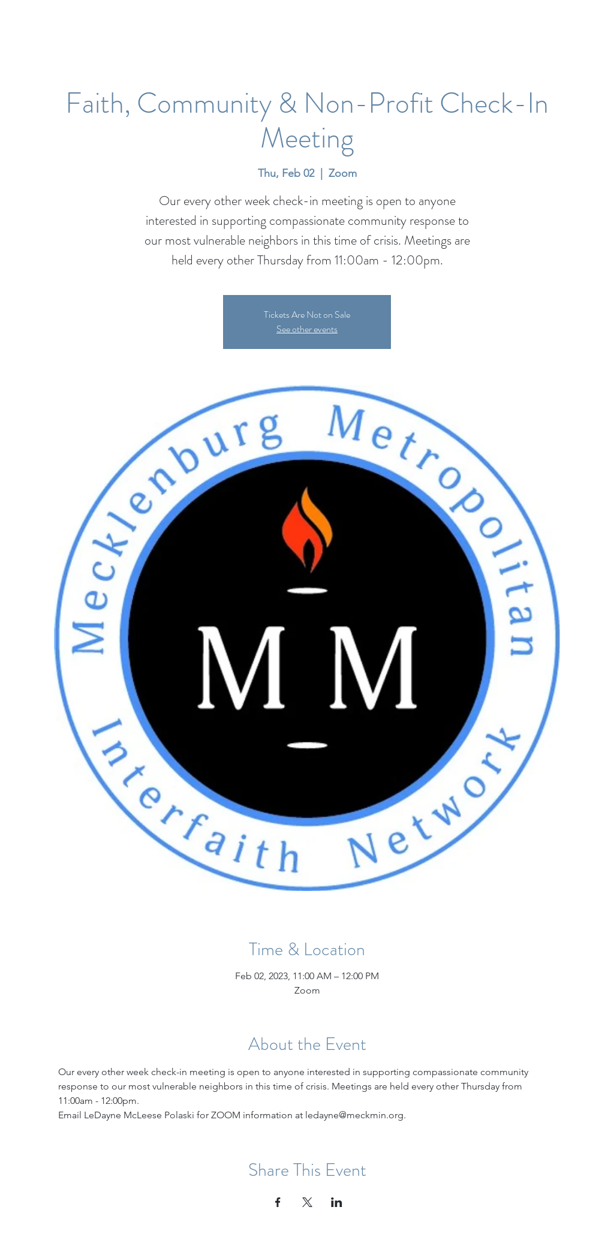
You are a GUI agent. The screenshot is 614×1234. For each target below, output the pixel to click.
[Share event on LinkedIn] (336, 1202)
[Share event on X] (307, 1202)
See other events (307, 329)
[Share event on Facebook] (278, 1202)
